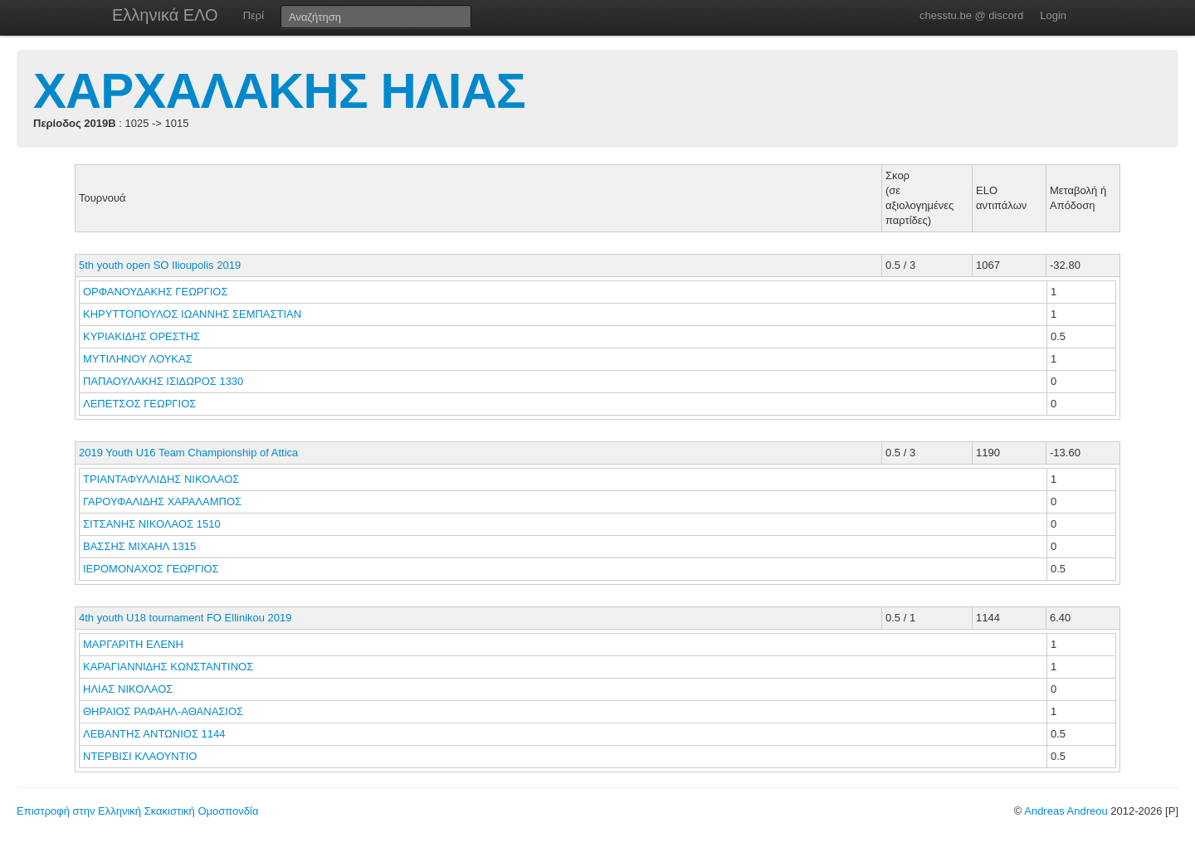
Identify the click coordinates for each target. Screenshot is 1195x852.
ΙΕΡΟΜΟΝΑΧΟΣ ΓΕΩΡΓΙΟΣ (152, 568)
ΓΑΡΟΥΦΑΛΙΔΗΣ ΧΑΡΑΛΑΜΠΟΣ (164, 501)
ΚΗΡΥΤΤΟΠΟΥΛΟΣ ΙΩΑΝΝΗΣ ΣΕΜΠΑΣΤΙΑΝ (194, 314)
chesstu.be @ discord (971, 15)
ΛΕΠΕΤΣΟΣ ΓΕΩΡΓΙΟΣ (141, 403)
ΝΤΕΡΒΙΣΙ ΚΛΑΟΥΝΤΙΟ (141, 756)
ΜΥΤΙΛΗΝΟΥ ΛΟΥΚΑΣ (139, 359)
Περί (253, 15)
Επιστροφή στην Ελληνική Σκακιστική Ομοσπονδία (137, 811)
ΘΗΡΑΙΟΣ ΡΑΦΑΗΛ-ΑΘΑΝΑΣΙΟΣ (164, 711)
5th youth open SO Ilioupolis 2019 (160, 265)
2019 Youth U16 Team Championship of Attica (188, 452)
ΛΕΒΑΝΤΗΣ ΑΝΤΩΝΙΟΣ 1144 (154, 734)
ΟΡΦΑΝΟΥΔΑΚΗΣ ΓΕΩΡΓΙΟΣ (157, 291)
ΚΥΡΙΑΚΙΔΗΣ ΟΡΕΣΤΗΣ (143, 336)
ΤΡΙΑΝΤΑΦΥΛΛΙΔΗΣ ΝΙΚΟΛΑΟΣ (162, 479)
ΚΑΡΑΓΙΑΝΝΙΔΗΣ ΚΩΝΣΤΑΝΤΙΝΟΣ (169, 666)
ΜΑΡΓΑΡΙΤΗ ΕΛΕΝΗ (134, 644)
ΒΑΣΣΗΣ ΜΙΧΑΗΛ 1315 (139, 546)
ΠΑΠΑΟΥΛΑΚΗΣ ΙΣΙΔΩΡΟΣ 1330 (163, 381)
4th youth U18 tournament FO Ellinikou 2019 (185, 617)
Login (1053, 15)
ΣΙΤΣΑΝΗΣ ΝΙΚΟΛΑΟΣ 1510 (152, 524)
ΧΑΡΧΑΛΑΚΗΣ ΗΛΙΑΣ (279, 91)
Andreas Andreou (1065, 811)
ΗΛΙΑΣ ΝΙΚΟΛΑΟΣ (129, 689)
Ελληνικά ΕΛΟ (165, 15)
